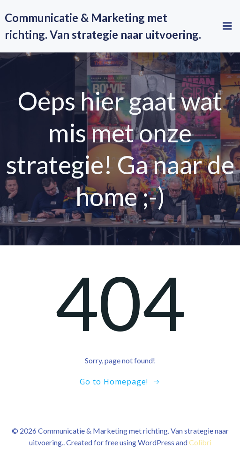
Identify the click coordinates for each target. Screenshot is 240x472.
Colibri (200, 442)
